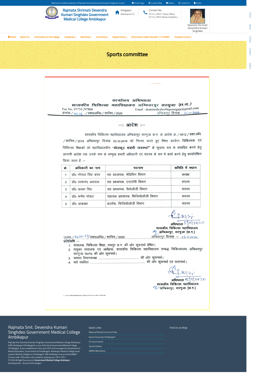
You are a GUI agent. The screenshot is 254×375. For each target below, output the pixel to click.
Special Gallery (95, 346)
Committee (102, 37)
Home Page (138, 2)
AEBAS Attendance (97, 350)
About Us (25, 37)
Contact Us (184, 2)
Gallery (170, 2)
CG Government (96, 341)
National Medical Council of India (103, 332)
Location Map (155, 2)
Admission (86, 37)
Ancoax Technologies (32, 363)
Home (12, 37)
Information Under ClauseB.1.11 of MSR (150, 37)
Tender (198, 2)
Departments (120, 37)
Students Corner (183, 37)
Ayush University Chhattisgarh (102, 337)
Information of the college (47, 37)
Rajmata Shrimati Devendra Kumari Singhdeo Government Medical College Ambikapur (84, 14)
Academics (70, 37)
